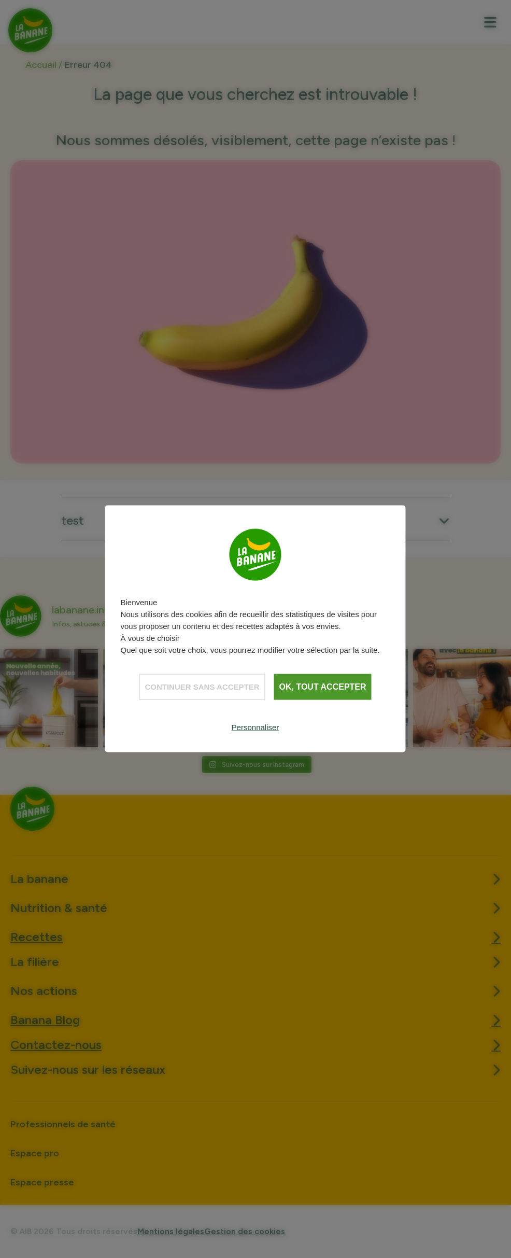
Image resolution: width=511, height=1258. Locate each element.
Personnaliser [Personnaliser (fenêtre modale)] (255, 727)
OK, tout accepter (322, 686)
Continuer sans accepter (202, 686)
